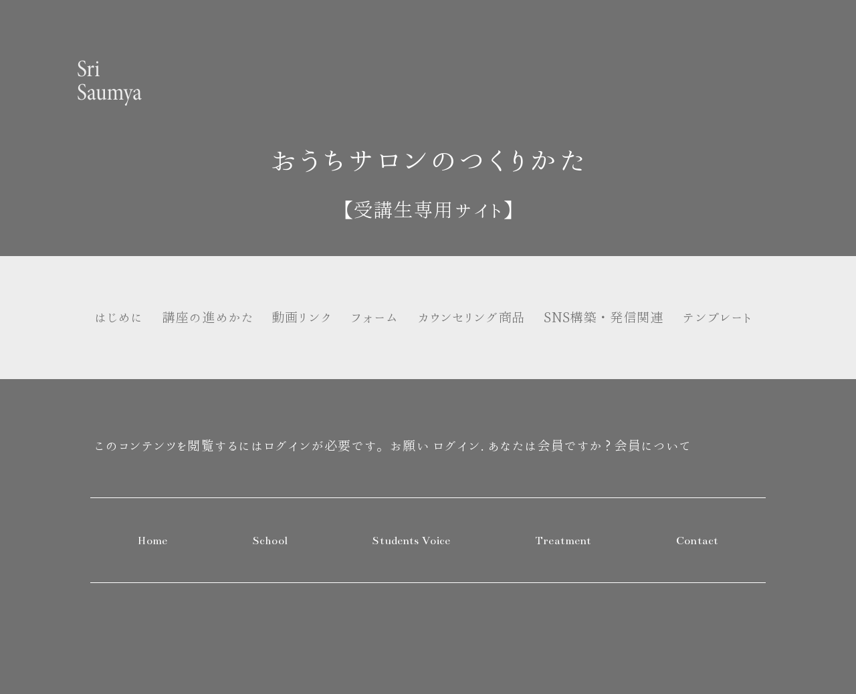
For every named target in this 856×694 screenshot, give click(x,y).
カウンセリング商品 (471, 317)
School (270, 541)
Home (153, 541)
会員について (652, 446)
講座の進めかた (207, 317)
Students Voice (411, 541)
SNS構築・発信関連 (603, 317)
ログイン (456, 446)
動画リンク (301, 317)
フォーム (374, 317)
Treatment (563, 541)
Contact (697, 541)
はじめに (118, 317)
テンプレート (717, 317)
